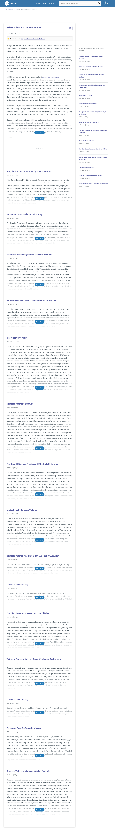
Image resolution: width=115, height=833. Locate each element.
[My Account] (106, 3)
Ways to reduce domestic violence (33, 39)
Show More (39, 133)
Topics (45, 3)
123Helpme (8, 9)
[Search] (99, 4)
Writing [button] (51, 3)
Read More (39, 198)
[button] (70, 28)
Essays (38, 3)
